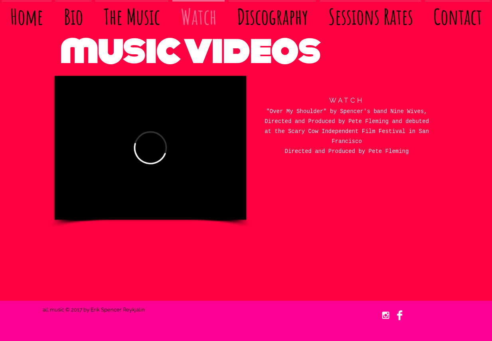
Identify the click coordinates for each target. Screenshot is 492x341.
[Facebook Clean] (400, 315)
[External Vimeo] (150, 148)
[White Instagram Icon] (386, 315)
